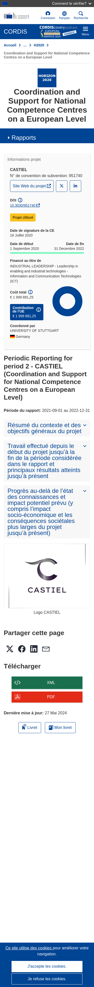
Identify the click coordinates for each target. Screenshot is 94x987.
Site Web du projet (33, 185)
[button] (64, 15)
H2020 (39, 45)
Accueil (10, 45)
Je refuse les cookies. (47, 979)
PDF (51, 697)
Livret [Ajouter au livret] (29, 727)
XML (51, 682)
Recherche (81, 15)
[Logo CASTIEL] (47, 576)
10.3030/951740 (22, 205)
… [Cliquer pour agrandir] (25, 45)
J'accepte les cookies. (47, 966)
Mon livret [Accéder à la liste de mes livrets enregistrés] (60, 727)
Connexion (48, 15)
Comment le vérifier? (71, 3)
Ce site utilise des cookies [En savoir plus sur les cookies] (29, 948)
